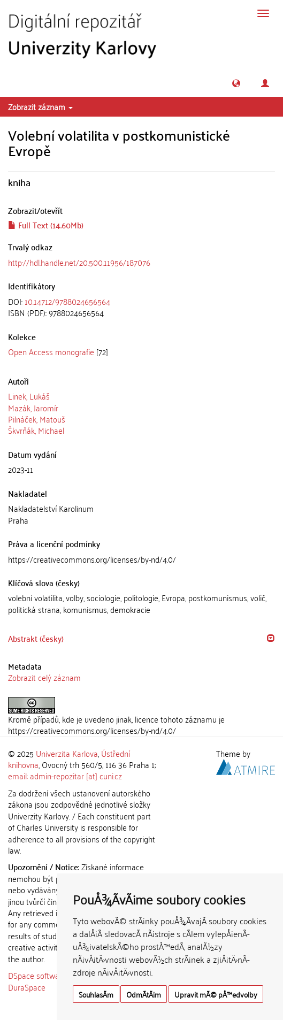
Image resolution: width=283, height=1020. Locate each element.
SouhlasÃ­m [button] (96, 994)
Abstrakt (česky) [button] (36, 638)
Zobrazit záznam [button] (40, 106)
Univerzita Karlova (67, 753)
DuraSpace (26, 986)
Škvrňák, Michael (36, 430)
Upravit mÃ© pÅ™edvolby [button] (215, 994)
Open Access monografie (51, 351)
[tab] (141, 307)
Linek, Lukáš (29, 395)
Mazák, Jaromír (33, 407)
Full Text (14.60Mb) (45, 224)
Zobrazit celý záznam (44, 677)
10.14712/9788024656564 (67, 301)
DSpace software (37, 975)
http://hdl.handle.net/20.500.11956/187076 (79, 262)
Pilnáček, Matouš (36, 418)
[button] (236, 83)
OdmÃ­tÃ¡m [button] (143, 994)
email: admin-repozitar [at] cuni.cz (65, 775)
